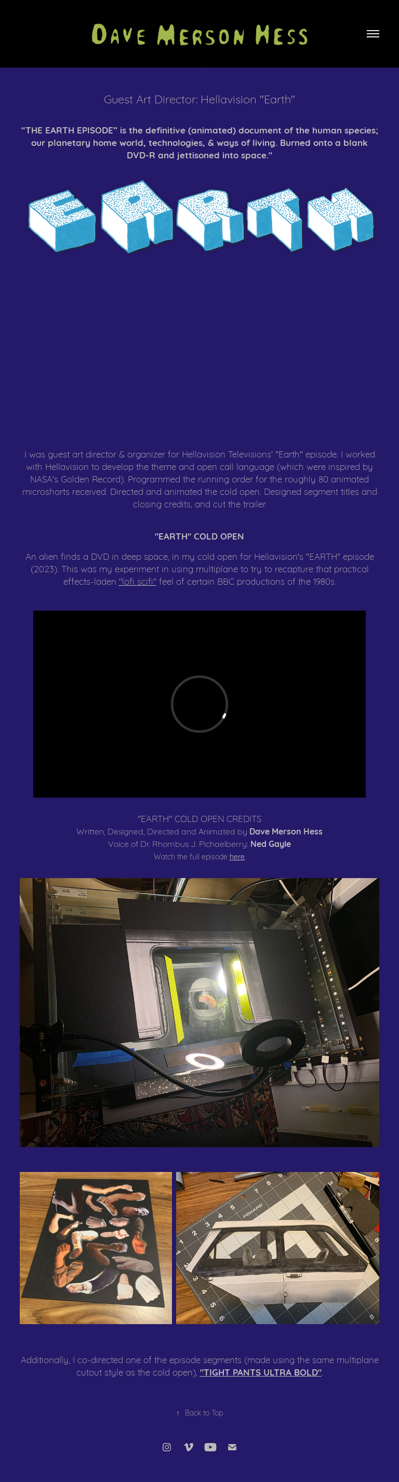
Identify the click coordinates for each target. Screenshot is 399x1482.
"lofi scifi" (137, 581)
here (237, 856)
